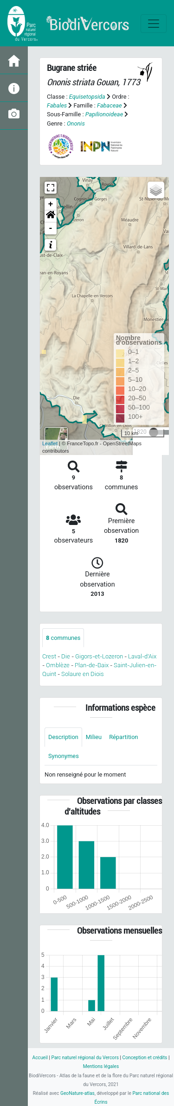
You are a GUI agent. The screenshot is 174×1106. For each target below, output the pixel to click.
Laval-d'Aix (142, 656)
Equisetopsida (87, 96)
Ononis (76, 123)
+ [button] (50, 204)
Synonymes (63, 755)
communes (63, 637)
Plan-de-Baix (92, 665)
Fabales (57, 105)
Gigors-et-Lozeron (99, 656)
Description (63, 736)
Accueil (40, 1058)
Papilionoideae (104, 114)
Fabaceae (109, 105)
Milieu (94, 736)
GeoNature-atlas (77, 1093)
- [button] (50, 228)
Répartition (123, 736)
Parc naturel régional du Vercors (85, 1058)
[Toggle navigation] (154, 23)
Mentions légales (101, 1066)
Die (65, 656)
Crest (49, 656)
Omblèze (58, 665)
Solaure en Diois (82, 673)
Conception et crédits (145, 1058)
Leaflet (50, 443)
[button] (51, 216)
